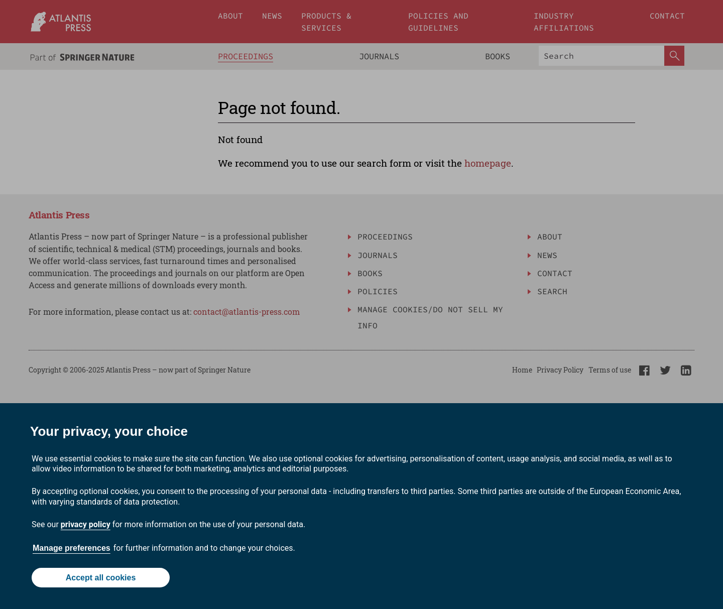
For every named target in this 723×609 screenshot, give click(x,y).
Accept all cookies (101, 577)
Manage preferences (71, 548)
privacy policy (85, 524)
